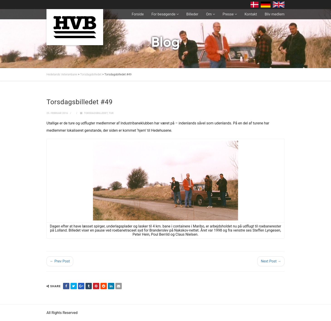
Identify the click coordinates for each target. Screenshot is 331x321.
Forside (138, 14)
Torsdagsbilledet (96, 113)
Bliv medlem (275, 14)
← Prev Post (60, 261)
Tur (111, 113)
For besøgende (163, 14)
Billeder (192, 14)
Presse (228, 14)
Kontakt (251, 14)
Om (209, 14)
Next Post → (271, 261)
